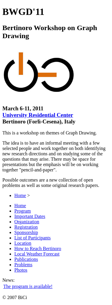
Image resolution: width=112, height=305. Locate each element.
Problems (23, 264)
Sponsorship (26, 232)
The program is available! (28, 286)
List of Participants (32, 237)
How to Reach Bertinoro (37, 248)
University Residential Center (37, 115)
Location (22, 243)
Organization (26, 221)
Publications (26, 259)
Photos (20, 270)
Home (20, 195)
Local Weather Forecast (36, 253)
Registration (26, 227)
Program (22, 210)
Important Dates (29, 216)
